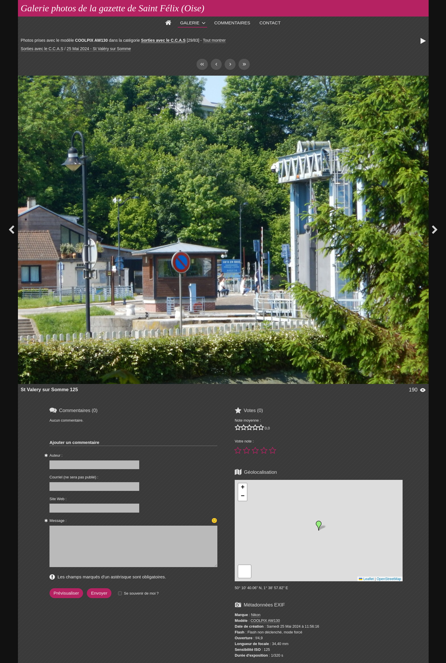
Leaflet (366, 579)
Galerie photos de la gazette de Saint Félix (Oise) (113, 8)
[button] (319, 526)
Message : (58, 520)
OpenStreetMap (389, 579)
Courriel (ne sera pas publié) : (73, 477)
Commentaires (232, 22)
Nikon (255, 615)
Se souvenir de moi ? (141, 593)
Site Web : (58, 499)
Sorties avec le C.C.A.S (163, 40)
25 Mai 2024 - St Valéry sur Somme (99, 48)
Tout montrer (214, 40)
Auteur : (56, 455)
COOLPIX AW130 (265, 620)
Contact (270, 22)
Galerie (189, 22)
